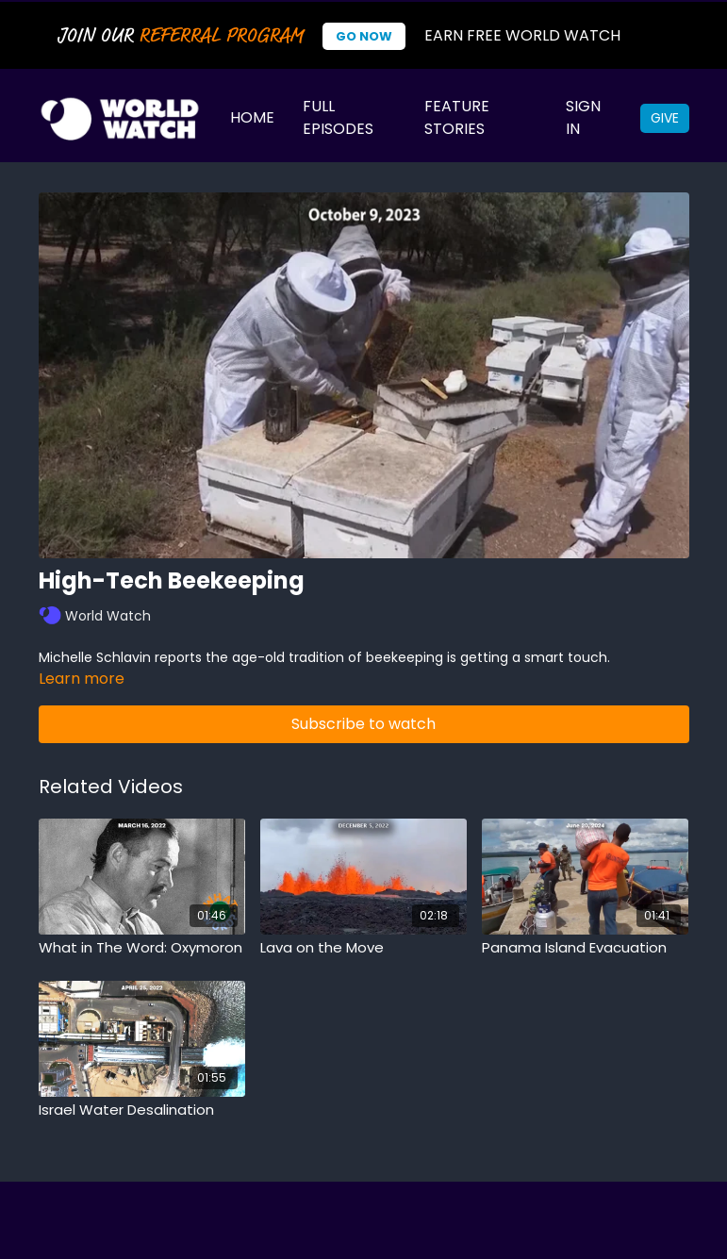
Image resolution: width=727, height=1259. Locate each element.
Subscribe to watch (363, 724)
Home (252, 117)
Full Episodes (338, 117)
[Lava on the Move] (363, 948)
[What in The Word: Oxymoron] (142, 948)
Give (665, 117)
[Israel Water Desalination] (142, 1110)
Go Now (364, 36)
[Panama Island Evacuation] (585, 948)
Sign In (583, 117)
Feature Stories (456, 117)
